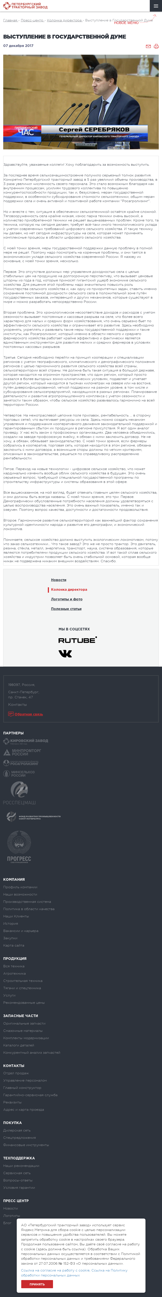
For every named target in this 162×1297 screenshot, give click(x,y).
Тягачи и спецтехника (22, 988)
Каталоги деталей (18, 1045)
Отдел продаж (16, 1073)
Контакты (17, 704)
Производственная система (27, 902)
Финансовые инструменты (26, 1145)
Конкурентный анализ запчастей (31, 1053)
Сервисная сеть (16, 1173)
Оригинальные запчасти (24, 1023)
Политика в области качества (29, 909)
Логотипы (11, 1216)
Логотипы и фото (67, 599)
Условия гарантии (19, 1188)
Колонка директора (69, 589)
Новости (58, 580)
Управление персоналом (25, 1080)
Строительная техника (22, 981)
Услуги (9, 995)
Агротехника (14, 973)
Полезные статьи (66, 609)
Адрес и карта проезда (23, 1110)
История (10, 924)
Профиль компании (20, 887)
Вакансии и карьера (20, 931)
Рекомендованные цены (24, 1003)
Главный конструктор (22, 1088)
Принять (37, 1284)
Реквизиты (12, 1102)
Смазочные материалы (23, 1031)
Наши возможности (20, 894)
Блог (7, 1223)
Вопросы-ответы (18, 1180)
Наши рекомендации (21, 1166)
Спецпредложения (19, 1138)
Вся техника (13, 966)
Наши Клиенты (16, 916)
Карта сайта (13, 945)
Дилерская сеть (16, 1130)
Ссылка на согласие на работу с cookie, (56, 1270)
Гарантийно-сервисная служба (30, 1095)
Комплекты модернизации (26, 1038)
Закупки (10, 938)
